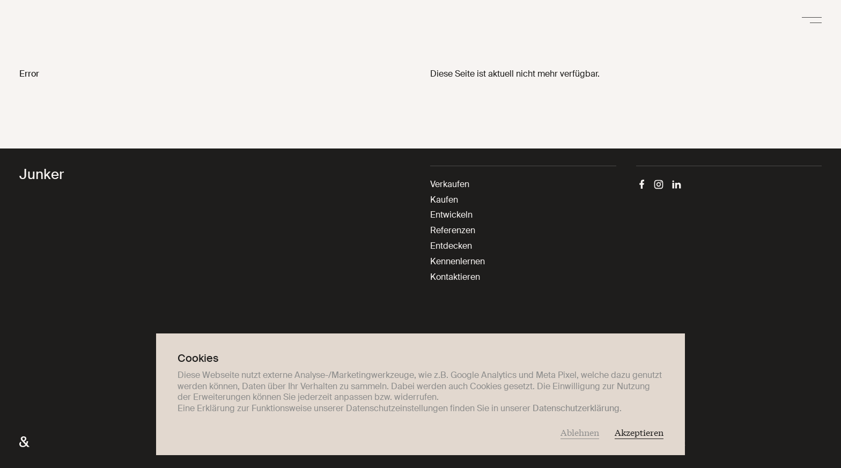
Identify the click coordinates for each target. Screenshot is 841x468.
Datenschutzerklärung (576, 408)
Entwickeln (451, 214)
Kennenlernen (457, 261)
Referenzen (452, 230)
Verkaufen (449, 184)
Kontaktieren (455, 277)
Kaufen (444, 199)
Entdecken (451, 245)
